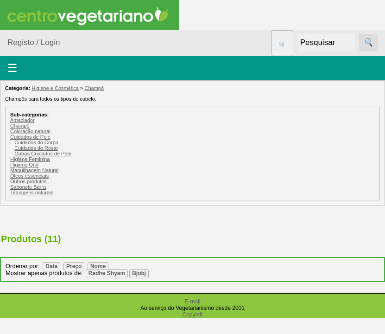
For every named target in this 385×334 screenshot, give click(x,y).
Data (51, 266)
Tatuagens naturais (31, 192)
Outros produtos (28, 181)
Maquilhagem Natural (34, 170)
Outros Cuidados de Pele (42, 153)
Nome (98, 266)
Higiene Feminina (30, 159)
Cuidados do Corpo (36, 142)
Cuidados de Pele (30, 137)
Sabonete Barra (28, 187)
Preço (74, 266)
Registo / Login (33, 42)
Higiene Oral (24, 164)
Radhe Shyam (106, 273)
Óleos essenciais (29, 176)
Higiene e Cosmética (55, 88)
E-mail (192, 301)
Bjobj (139, 273)
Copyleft (192, 314)
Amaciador (22, 120)
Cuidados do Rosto (36, 148)
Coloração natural (30, 131)
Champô (94, 88)
